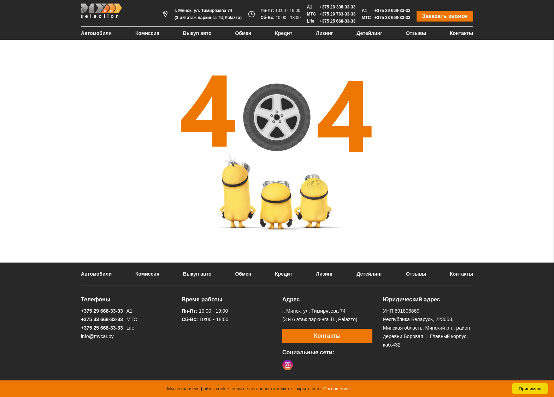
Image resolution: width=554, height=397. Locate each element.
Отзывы (416, 33)
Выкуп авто (197, 33)
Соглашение (336, 388)
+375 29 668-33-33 (393, 10)
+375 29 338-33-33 (337, 7)
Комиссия (147, 33)
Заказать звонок (445, 16)
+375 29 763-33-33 (337, 14)
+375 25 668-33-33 (337, 21)
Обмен (243, 33)
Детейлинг (369, 33)
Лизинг (324, 33)
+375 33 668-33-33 (393, 17)
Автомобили (96, 33)
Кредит (283, 33)
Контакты (461, 33)
